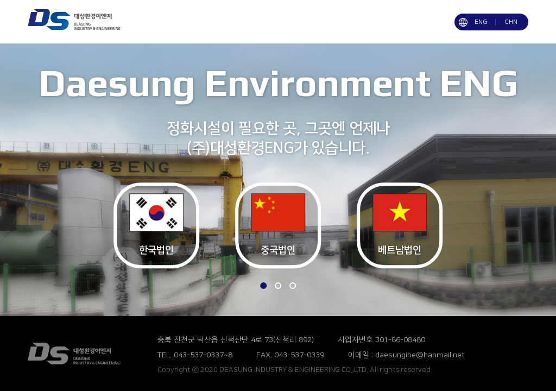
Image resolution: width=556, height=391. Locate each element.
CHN (510, 22)
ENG (481, 22)
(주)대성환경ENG (83, 353)
